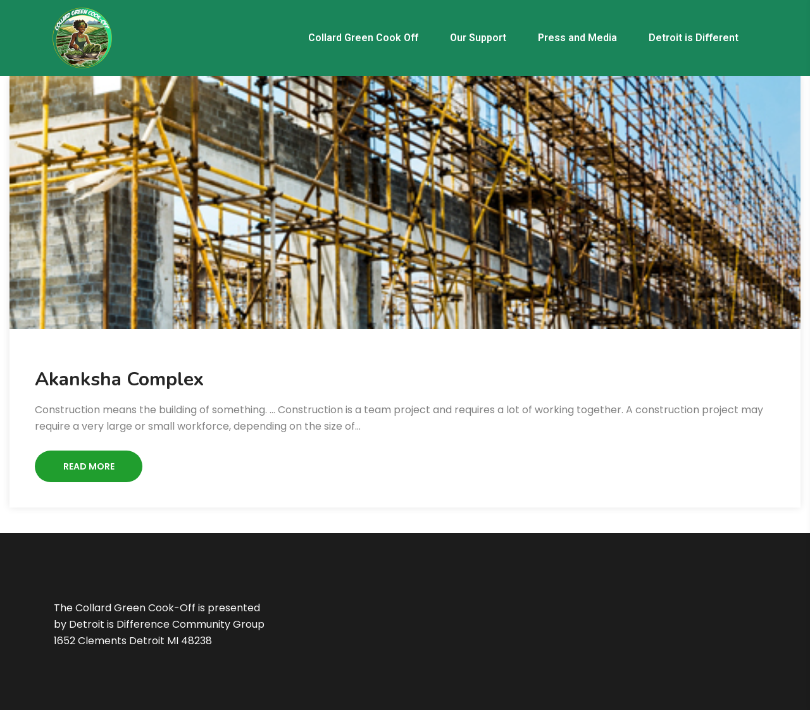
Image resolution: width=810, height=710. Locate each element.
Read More (89, 466)
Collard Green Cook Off (363, 38)
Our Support (478, 38)
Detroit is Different (693, 38)
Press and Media (577, 38)
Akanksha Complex (119, 379)
